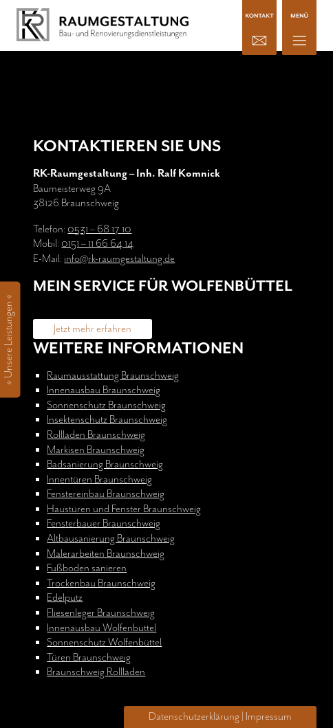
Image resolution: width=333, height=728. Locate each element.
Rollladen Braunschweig (96, 434)
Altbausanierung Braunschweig (111, 538)
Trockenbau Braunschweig (101, 583)
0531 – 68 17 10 (99, 229)
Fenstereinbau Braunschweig (105, 493)
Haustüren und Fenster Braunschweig (124, 509)
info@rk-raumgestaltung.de (119, 258)
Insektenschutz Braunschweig (107, 419)
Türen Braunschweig (89, 657)
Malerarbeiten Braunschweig (105, 553)
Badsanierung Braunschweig (105, 464)
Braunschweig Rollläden (96, 672)
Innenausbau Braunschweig (103, 390)
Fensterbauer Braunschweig (103, 523)
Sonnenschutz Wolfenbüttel (104, 642)
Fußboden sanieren (87, 568)
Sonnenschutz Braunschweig (106, 405)
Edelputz (65, 597)
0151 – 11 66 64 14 (97, 243)
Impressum (269, 716)
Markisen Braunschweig (95, 449)
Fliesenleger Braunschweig (101, 612)
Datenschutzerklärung (194, 716)
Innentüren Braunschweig (99, 479)
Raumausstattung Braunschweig (113, 375)
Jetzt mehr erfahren (92, 328)
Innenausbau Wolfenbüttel (101, 628)
